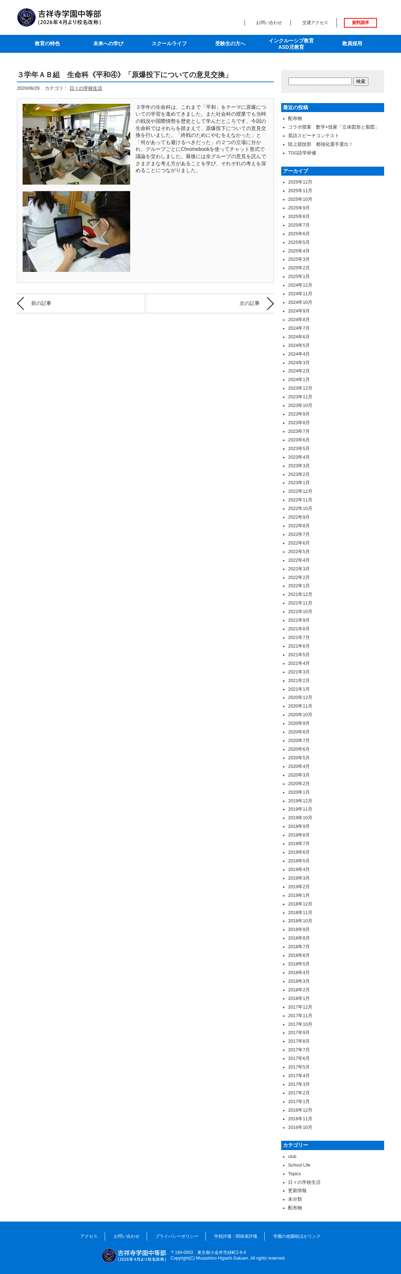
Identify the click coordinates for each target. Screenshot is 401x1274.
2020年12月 (300, 697)
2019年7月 (299, 843)
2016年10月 (300, 1127)
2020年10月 (300, 714)
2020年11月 (300, 706)
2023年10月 (300, 405)
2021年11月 (300, 603)
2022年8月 (299, 525)
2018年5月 (299, 964)
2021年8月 (299, 628)
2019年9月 (299, 826)
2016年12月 (300, 1110)
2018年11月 (300, 912)
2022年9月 (299, 517)
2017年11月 (300, 1015)
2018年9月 (299, 929)
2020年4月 (299, 766)
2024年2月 (299, 371)
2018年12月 (300, 904)
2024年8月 (299, 319)
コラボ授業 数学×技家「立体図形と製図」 (333, 127)
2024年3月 (299, 362)
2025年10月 (300, 199)
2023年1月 (299, 482)
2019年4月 (299, 869)
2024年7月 (299, 328)
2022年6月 (299, 543)
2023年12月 (300, 388)
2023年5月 (299, 448)
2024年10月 (300, 302)
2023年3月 (299, 465)
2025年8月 (299, 216)
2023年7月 (299, 431)
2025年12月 (300, 182)
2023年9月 (299, 414)
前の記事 (41, 303)
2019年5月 (299, 860)
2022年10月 (300, 508)
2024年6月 (299, 336)
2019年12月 (300, 800)
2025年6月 (299, 233)
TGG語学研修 (302, 153)
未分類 (295, 1199)
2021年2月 (299, 680)
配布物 (295, 118)
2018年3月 (299, 981)
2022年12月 (300, 491)
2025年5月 (299, 242)
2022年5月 (299, 551)
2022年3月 (299, 568)
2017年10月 (300, 1024)
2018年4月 (299, 972)
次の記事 (250, 303)
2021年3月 (299, 672)
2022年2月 (299, 577)
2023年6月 (299, 440)
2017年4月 (299, 1075)
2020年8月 (299, 732)
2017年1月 (299, 1101)
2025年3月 (299, 259)
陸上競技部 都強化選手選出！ (320, 144)
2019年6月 (299, 852)
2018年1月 (299, 998)
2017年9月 (299, 1032)
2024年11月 (300, 293)
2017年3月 (299, 1084)
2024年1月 (299, 379)
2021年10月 (300, 611)
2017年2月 (299, 1092)
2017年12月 (300, 1007)
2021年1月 (299, 689)
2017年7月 (299, 1049)
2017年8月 (299, 1041)
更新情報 (297, 1190)
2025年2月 (299, 267)
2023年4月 (299, 457)
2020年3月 (299, 775)
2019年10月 (300, 817)
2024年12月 (300, 285)
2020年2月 (299, 783)
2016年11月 (300, 1118)
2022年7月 (299, 534)
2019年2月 (299, 886)
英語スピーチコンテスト (313, 135)
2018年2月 (299, 989)
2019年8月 (299, 835)
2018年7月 (299, 946)
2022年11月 (300, 499)
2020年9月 (299, 723)
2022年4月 (299, 560)
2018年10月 (300, 920)
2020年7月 (299, 740)
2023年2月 (299, 474)
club (292, 1156)
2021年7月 (299, 637)
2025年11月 (300, 190)
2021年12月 (300, 594)
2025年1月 (299, 276)
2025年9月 (299, 207)
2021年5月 (299, 654)
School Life (299, 1165)
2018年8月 (299, 938)
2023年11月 (300, 396)
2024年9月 (299, 311)
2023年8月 (299, 422)
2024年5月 (299, 345)
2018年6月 (299, 955)
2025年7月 (299, 225)
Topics (294, 1173)
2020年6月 (299, 749)
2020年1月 (299, 792)
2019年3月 (299, 878)
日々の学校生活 (86, 88)
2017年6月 (299, 1058)
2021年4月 (299, 663)
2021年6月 (299, 646)
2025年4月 (299, 251)
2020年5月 (299, 757)
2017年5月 (299, 1067)
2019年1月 (299, 895)
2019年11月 (300, 809)
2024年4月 (299, 354)
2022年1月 (299, 585)
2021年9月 (299, 620)
